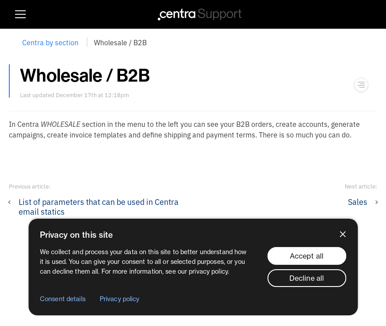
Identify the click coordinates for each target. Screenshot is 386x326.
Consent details (63, 299)
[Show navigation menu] (361, 85)
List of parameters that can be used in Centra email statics (99, 206)
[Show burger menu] (20, 14)
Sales (357, 201)
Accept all (307, 255)
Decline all (306, 278)
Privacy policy (120, 299)
